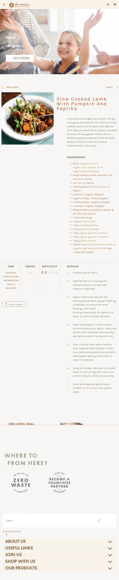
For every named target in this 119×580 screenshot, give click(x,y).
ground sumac (87, 240)
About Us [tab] (58, 541)
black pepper (98, 186)
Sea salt (77, 182)
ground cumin (87, 221)
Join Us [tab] (58, 554)
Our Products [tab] (58, 568)
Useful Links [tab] (58, 548)
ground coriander (89, 229)
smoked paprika (88, 225)
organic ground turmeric (93, 232)
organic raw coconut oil (86, 167)
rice (84, 388)
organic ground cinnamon (94, 236)
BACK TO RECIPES (21, 58)
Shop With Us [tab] (58, 561)
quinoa (94, 388)
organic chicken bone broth (96, 244)
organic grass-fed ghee (86, 171)
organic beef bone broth (86, 248)
